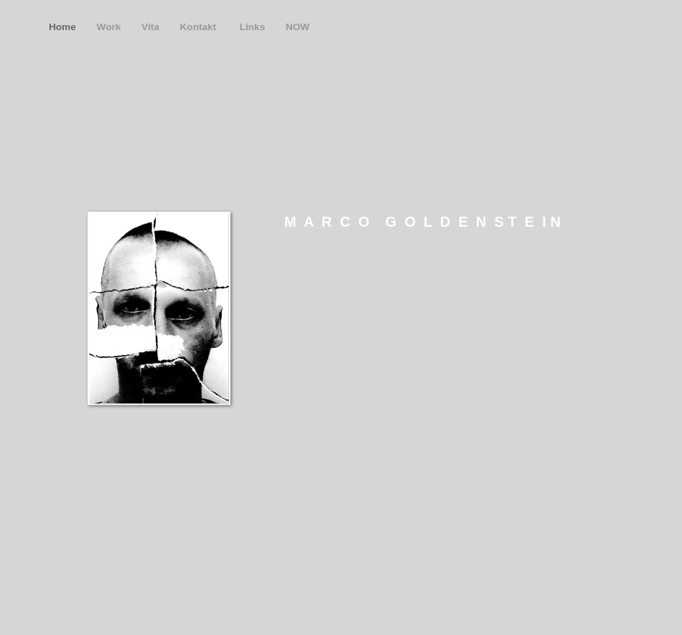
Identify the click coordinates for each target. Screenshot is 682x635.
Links (254, 27)
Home (64, 27)
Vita (151, 27)
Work (110, 27)
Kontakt (201, 27)
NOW (297, 27)
